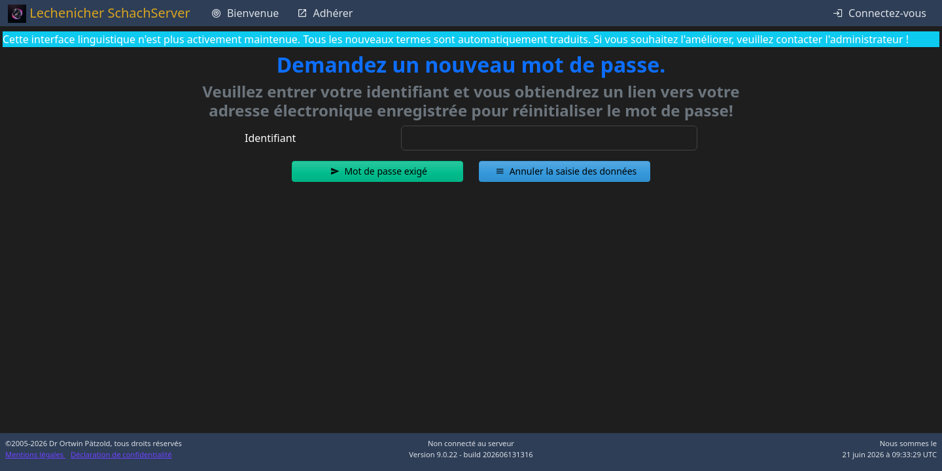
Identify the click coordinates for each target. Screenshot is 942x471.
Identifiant (270, 138)
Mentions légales (35, 454)
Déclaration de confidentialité (121, 454)
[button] (377, 171)
